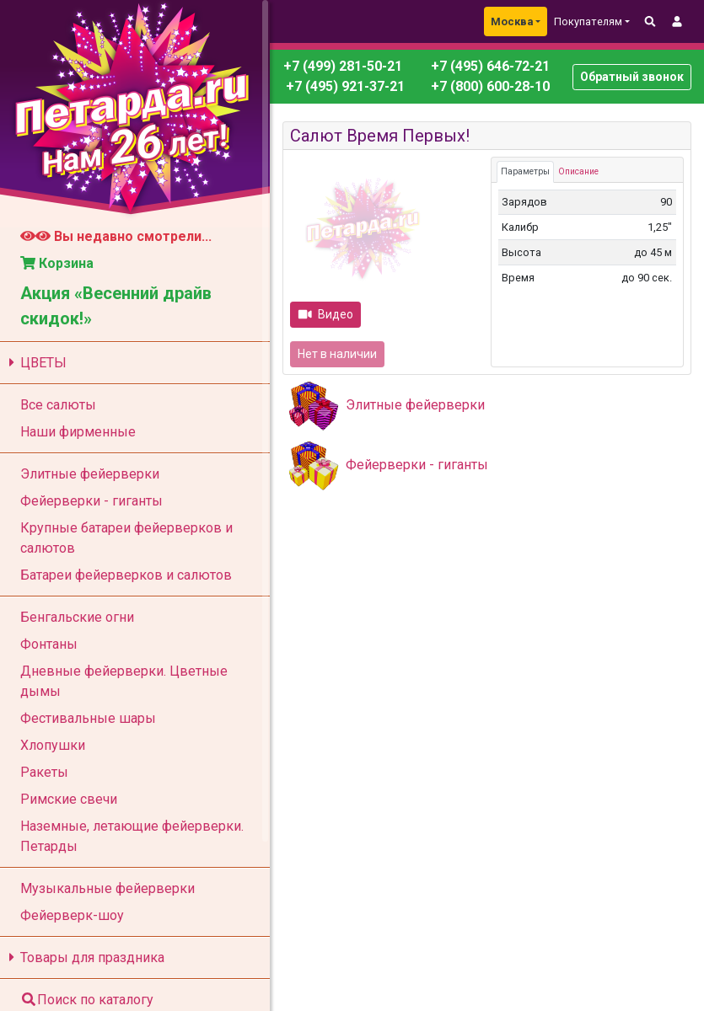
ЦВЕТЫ (35, 363)
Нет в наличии (337, 354)
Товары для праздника (83, 957)
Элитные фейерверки (415, 405)
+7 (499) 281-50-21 (342, 66)
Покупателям (588, 21)
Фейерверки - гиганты (417, 465)
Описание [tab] (578, 171)
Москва (512, 21)
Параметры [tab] (525, 171)
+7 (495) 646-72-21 (488, 66)
